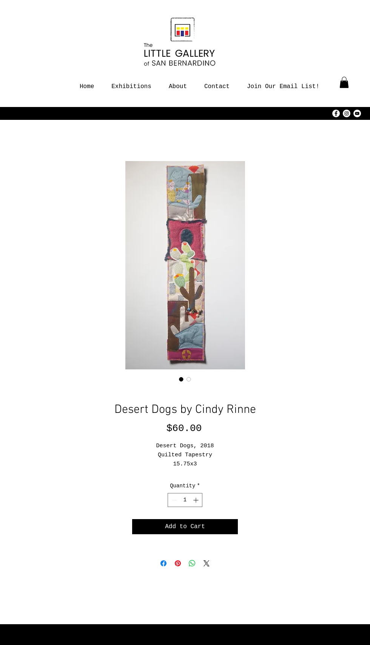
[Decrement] (173, 500)
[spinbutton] (185, 500)
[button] (344, 82)
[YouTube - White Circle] (357, 113)
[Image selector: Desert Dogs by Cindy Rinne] (181, 379)
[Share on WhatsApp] (192, 563)
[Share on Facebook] (163, 563)
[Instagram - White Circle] (346, 113)
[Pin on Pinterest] (177, 563)
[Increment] (196, 500)
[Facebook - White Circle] (336, 113)
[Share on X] (206, 563)
